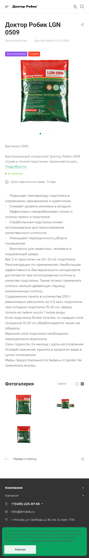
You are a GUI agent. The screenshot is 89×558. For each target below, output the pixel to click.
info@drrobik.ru (23, 512)
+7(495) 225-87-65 (25, 504)
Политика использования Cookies (50, 540)
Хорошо (20, 549)
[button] (40, 133)
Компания (13, 488)
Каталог (12, 495)
